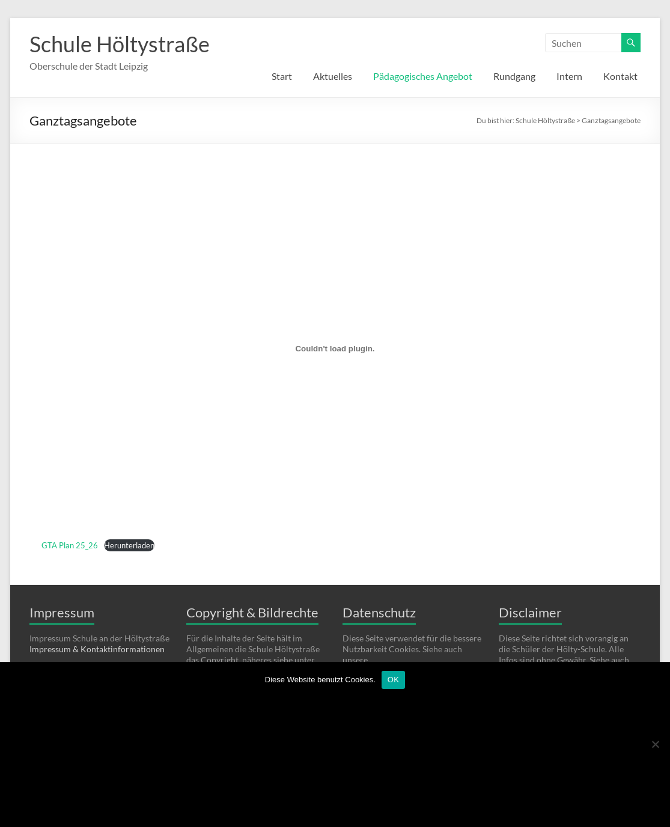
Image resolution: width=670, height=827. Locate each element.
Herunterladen (129, 545)
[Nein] (655, 744)
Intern (569, 76)
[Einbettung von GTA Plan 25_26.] (335, 348)
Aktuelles (332, 76)
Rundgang (514, 76)
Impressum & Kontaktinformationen (97, 649)
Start (282, 76)
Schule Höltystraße (119, 44)
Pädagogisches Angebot (422, 76)
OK (393, 679)
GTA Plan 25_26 (69, 545)
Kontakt (620, 76)
